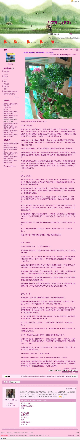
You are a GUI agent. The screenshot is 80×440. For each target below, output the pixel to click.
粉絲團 (4, 438)
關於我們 (12, 435)
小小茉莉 (6, 86)
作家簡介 (58, 42)
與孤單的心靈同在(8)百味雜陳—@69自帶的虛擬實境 (11, 149)
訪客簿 (46, 42)
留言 (7, 405)
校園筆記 (73, 368)
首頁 (9, 42)
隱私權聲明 (39, 435)
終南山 (6, 76)
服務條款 (24, 435)
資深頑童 (6, 84)
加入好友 (50, 38)
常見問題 (18, 435)
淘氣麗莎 (10, 64)
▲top (77, 432)
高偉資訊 (6, 71)
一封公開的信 (7, 108)
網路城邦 (76, 1)
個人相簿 (33, 42)
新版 (66, 22)
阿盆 (5, 81)
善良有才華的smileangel (10, 91)
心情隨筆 (66, 368)
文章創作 (20, 42)
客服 (44, 435)
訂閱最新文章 (76, 38)
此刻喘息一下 (7, 109)
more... (17, 97)
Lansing (6, 79)
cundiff (6, 74)
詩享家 (52, 22)
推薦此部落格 (58, 38)
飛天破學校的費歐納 (9, 94)
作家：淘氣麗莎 (52, 25)
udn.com (77, 435)
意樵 (5, 89)
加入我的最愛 (67, 38)
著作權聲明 (31, 435)
